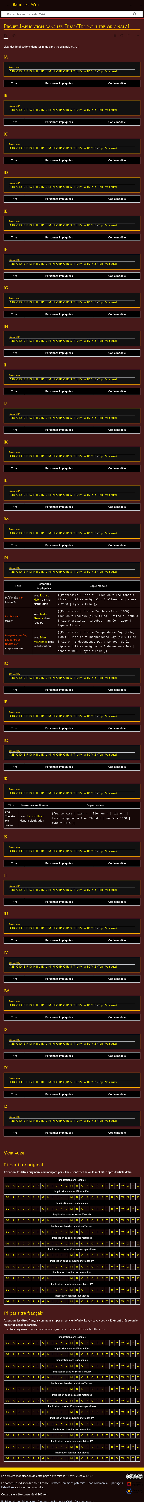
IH (33, 71)
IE (24, 71)
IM (49, 71)
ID (20, 71)
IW (84, 71)
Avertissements (84, 1497)
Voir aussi (111, 71)
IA (10, 71)
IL (46, 71)
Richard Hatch (35, 811)
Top (100, 71)
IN (53, 71)
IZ (95, 71)
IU (77, 71)
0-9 (7, 1181)
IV (80, 71)
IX (88, 71)
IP (60, 71)
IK (42, 71)
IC (17, 71)
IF (27, 71)
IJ (39, 71)
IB (13, 71)
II (37, 71)
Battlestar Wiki (26, 4)
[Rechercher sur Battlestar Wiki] (72, 14)
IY (92, 71)
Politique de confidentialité (18, 1497)
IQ (63, 71)
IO (57, 71)
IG (30, 71)
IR (67, 71)
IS (71, 71)
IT (74, 71)
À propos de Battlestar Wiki (55, 1497)
